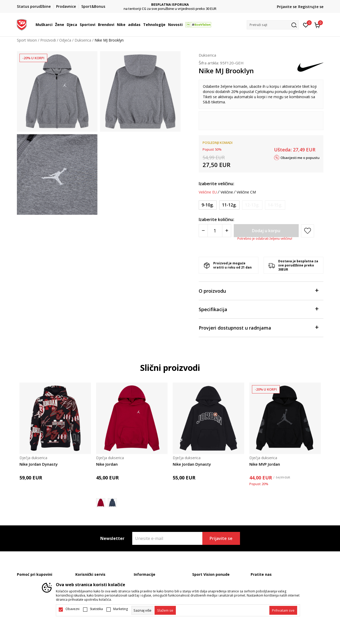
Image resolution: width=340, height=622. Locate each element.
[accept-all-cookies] (283, 610)
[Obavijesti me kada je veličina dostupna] (252, 205)
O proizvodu (258, 290)
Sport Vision (27, 40)
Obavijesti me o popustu (300, 157)
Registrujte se (310, 6)
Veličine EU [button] (208, 192)
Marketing (120, 609)
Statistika (96, 609)
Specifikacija (258, 308)
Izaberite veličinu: (216, 183)
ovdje (312, 91)
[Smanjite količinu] (203, 230)
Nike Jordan (107, 464)
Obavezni (72, 609)
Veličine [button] (227, 192)
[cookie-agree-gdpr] (165, 610)
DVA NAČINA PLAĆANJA (170, 4)
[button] (273, 24)
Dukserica (83, 40)
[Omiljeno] (306, 25)
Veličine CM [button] (246, 192)
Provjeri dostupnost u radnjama (258, 327)
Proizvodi (48, 40)
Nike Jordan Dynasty (38, 464)
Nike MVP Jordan (264, 464)
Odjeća (65, 40)
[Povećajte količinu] (226, 230)
